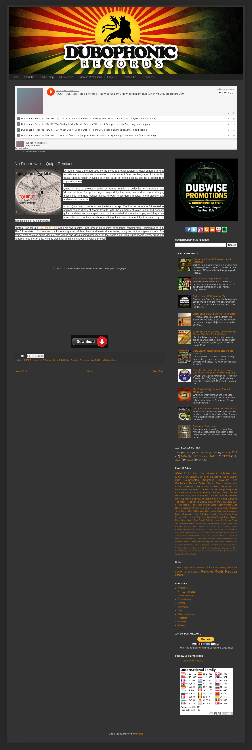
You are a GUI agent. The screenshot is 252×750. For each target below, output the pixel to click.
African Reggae (182, 568)
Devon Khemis (188, 529)
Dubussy (227, 529)
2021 (197, 456)
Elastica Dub (193, 486)
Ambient (48, 360)
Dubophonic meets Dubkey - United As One (214, 408)
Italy (92, 360)
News (181, 610)
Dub (68, 360)
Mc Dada (202, 539)
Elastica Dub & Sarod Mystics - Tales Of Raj (214, 314)
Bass (193, 567)
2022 (213, 456)
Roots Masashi (230, 517)
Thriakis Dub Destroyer (222, 551)
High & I (199, 514)
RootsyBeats (180, 520)
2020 (184, 456)
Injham (206, 514)
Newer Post (21, 371)
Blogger (139, 734)
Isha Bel (234, 533)
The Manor (180, 502)
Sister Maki (214, 483)
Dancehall (201, 568)
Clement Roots (216, 526)
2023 (226, 456)
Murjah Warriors (224, 505)
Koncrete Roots (219, 476)
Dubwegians (188, 514)
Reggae (207, 571)
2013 (177, 452)
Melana (199, 505)
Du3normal (221, 511)
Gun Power (219, 533)
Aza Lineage (208, 523)
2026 (201, 460)
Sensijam (222, 545)
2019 (234, 452)
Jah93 (177, 535)
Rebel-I (205, 495)
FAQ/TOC (112, 77)
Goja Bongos (226, 489)
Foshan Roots (181, 505)
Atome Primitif (59, 360)
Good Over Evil (207, 533)
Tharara (198, 551)
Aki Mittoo (191, 476)
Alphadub (184, 523)
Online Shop (47, 77)
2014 (188, 452)
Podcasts (182, 618)
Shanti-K (215, 495)
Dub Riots (215, 489)
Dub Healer (199, 529)
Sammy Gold (201, 508)
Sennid (202, 520)
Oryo (199, 517)
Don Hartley (210, 511)
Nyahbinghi (195, 572)
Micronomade (227, 539)
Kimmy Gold (206, 535)
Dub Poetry (220, 568)
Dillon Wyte (199, 511)
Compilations (184, 599)
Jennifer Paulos (218, 514)
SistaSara (223, 480)
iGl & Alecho (222, 508)
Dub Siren (209, 529)
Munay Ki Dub (216, 473)
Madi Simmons (193, 492)
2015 (198, 453)
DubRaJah (180, 486)
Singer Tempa (231, 545)
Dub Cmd (199, 473)
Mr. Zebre (206, 499)
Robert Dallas (189, 545)
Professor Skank (193, 495)
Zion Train (186, 554)
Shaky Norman (219, 499)
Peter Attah (206, 517)
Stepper (179, 574)
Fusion (179, 571)
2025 (190, 459)
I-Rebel (227, 533)
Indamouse (195, 499)
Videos (113, 360)
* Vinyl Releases (186, 595)
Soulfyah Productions (205, 548)
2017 (41, 360)
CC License (148, 77)
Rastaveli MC (189, 508)
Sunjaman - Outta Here (204, 426)
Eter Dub (224, 495)
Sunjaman (232, 499)
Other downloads (186, 614)
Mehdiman (211, 539)
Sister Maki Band (190, 548)
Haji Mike (185, 499)
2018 (224, 452)
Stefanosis (227, 486)
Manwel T (216, 486)
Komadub (222, 535)
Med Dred (183, 473)
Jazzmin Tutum (187, 535)
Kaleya (197, 535)
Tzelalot (178, 554)
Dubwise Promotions (90, 77)
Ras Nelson (219, 542)
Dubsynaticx (218, 529)
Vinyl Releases (39, 152)
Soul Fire (212, 508)
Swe (177, 523)
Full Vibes (196, 533)
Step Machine (227, 548)
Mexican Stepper (211, 492)
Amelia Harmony (195, 523)
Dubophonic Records (23, 152)
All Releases (66, 77)
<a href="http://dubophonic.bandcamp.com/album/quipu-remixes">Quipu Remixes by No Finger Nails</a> (89, 255)
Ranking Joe (208, 542)
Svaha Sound (231, 520)
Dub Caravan (202, 489)
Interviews (183, 607)
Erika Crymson (186, 533)
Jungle (187, 572)
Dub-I (235, 502)
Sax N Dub (193, 520)
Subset (191, 551)
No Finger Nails (48, 227)
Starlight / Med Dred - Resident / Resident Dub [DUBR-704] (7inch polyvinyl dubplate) (214, 371)
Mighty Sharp (231, 514)
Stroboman (183, 551)
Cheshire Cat (203, 526)
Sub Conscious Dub (215, 520)
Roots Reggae (226, 571)
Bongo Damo (232, 523)
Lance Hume (232, 535)
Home (15, 77)
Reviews (182, 621)
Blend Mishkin (220, 523)
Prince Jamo (196, 542)
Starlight (218, 548)
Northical (186, 542)
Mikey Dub (227, 492)
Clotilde (227, 526)
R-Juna (178, 508)
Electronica (84, 360)
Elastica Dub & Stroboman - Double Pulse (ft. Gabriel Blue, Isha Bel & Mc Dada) (215, 333)
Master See (180, 539)
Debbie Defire (187, 511)
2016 (206, 452)
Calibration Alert (189, 526)
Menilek (219, 539)
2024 (178, 459)
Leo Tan (191, 505)
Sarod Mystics (212, 545)
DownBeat (227, 502)
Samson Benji (200, 545)
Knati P (214, 535)
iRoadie (193, 554)
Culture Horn (231, 483)
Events (181, 603)
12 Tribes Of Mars (213, 502)
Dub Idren (203, 476)
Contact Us (130, 77)
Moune (178, 517)
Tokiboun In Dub (195, 502)
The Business (207, 551)
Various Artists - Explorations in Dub (210, 278)
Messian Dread (209, 505)
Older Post (158, 371)
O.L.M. (234, 505)
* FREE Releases (30, 360)
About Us (29, 77)
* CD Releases (185, 588)
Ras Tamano (217, 517)
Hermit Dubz (197, 483)
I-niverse (205, 486)
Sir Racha (179, 548)
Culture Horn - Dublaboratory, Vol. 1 (210, 296)
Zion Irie (192, 489)
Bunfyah (178, 526)
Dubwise (75, 360)
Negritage (208, 480)
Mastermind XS (191, 539)
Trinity (235, 551)
